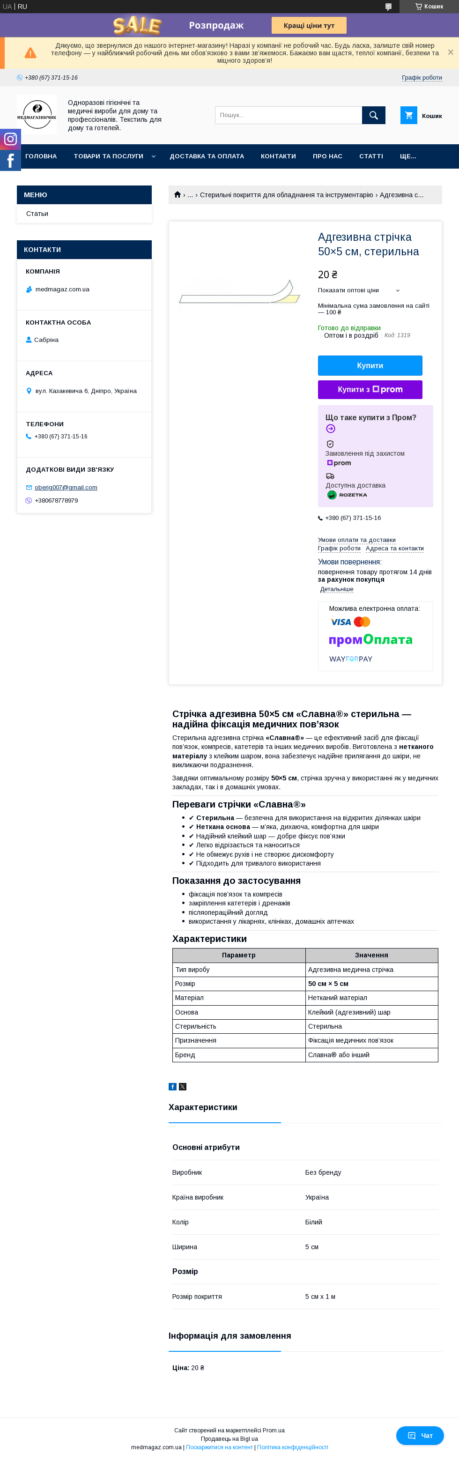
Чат (420, 1435)
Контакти (278, 156)
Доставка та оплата (207, 156)
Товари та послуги (108, 156)
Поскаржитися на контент (219, 1447)
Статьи (37, 213)
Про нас (327, 156)
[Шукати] (373, 115)
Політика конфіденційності (292, 1447)
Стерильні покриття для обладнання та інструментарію (286, 195)
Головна (41, 156)
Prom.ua (274, 1430)
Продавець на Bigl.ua (229, 1439)
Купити (370, 366)
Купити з (370, 389)
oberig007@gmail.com (66, 487)
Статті (371, 156)
